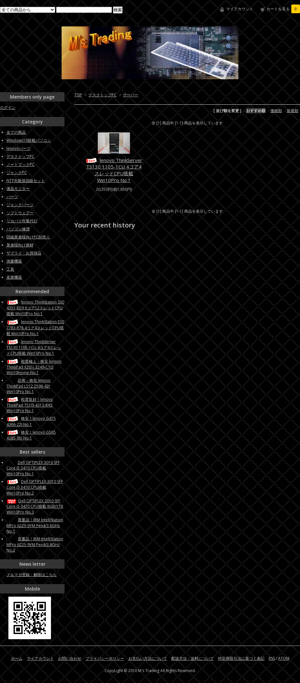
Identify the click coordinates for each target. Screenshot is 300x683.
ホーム (17, 658)
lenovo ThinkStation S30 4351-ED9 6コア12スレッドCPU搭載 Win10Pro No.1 (35, 307)
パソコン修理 (18, 229)
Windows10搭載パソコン (28, 140)
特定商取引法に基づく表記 (241, 658)
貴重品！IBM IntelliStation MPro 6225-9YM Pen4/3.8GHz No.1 (34, 525)
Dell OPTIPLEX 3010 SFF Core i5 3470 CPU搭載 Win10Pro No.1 (33, 468)
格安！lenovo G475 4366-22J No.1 (31, 421)
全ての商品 (16, 132)
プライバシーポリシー (104, 658)
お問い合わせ (69, 658)
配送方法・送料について (192, 658)
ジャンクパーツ (20, 204)
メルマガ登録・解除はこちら (31, 574)
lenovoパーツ (18, 148)
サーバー (130, 95)
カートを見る (283, 9)
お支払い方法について (147, 658)
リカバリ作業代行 (21, 221)
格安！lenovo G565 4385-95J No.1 (31, 435)
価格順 (276, 110)
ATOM (283, 658)
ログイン (7, 107)
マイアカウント (239, 9)
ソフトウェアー (20, 213)
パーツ (12, 196)
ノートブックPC (20, 164)
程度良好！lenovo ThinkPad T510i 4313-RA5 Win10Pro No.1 (29, 405)
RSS (272, 658)
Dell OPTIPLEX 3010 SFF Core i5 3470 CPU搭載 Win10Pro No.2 (34, 487)
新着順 (292, 110)
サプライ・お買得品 (23, 253)
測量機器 (14, 261)
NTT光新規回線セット (25, 180)
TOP (78, 95)
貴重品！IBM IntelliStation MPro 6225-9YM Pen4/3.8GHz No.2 (34, 544)
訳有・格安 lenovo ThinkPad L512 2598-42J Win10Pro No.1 (28, 386)
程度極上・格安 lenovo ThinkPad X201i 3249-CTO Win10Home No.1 (34, 367)
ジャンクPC (16, 172)
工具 (10, 269)
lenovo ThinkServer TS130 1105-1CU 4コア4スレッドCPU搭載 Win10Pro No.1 (113, 170)
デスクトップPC (102, 95)
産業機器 (14, 277)
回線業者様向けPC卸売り (28, 237)
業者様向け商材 (20, 245)
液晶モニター (18, 188)
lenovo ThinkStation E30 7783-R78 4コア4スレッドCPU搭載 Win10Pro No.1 (35, 327)
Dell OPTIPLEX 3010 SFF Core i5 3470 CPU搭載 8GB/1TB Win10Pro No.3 (34, 506)
